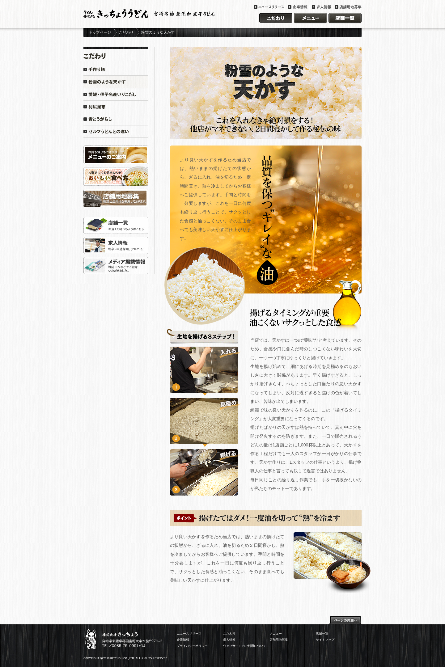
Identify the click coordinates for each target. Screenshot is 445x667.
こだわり (126, 32)
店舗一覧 (322, 633)
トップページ (100, 32)
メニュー (275, 633)
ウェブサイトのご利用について (244, 646)
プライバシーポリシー (192, 646)
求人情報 (229, 639)
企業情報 (183, 639)
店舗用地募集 (278, 639)
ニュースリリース (189, 633)
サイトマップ (325, 639)
